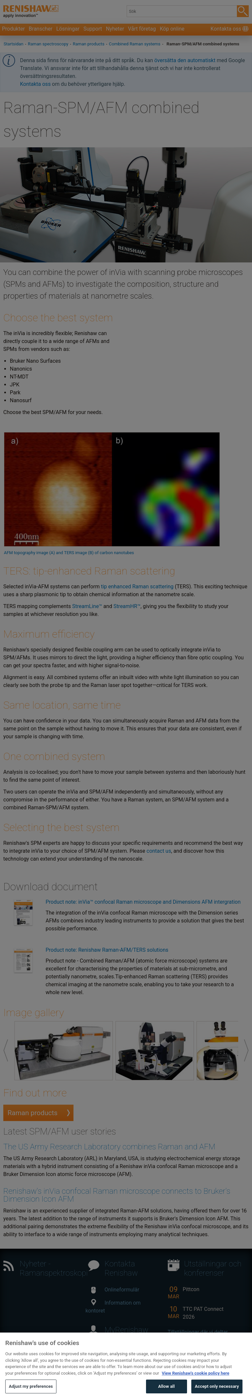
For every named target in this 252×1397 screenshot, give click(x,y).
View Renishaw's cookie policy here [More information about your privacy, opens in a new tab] (195, 1385)
